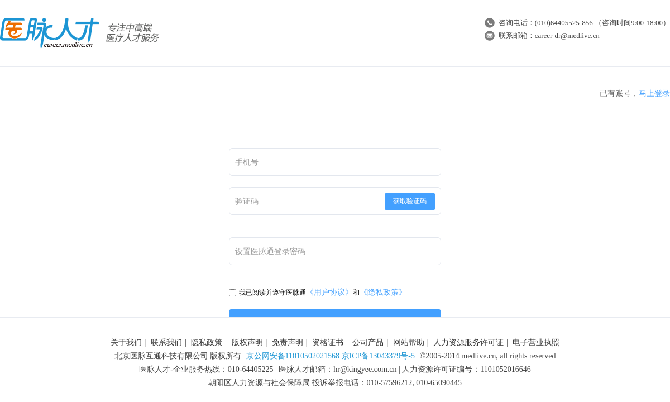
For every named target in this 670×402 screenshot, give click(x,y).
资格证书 (327, 342)
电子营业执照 (536, 342)
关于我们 (126, 342)
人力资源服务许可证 (468, 342)
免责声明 (287, 342)
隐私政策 (206, 342)
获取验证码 (410, 201)
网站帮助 (408, 342)
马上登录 (654, 93)
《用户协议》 (329, 292)
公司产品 (368, 342)
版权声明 (247, 342)
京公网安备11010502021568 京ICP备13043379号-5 (330, 356)
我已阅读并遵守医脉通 (267, 292)
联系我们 (166, 342)
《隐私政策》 (383, 292)
